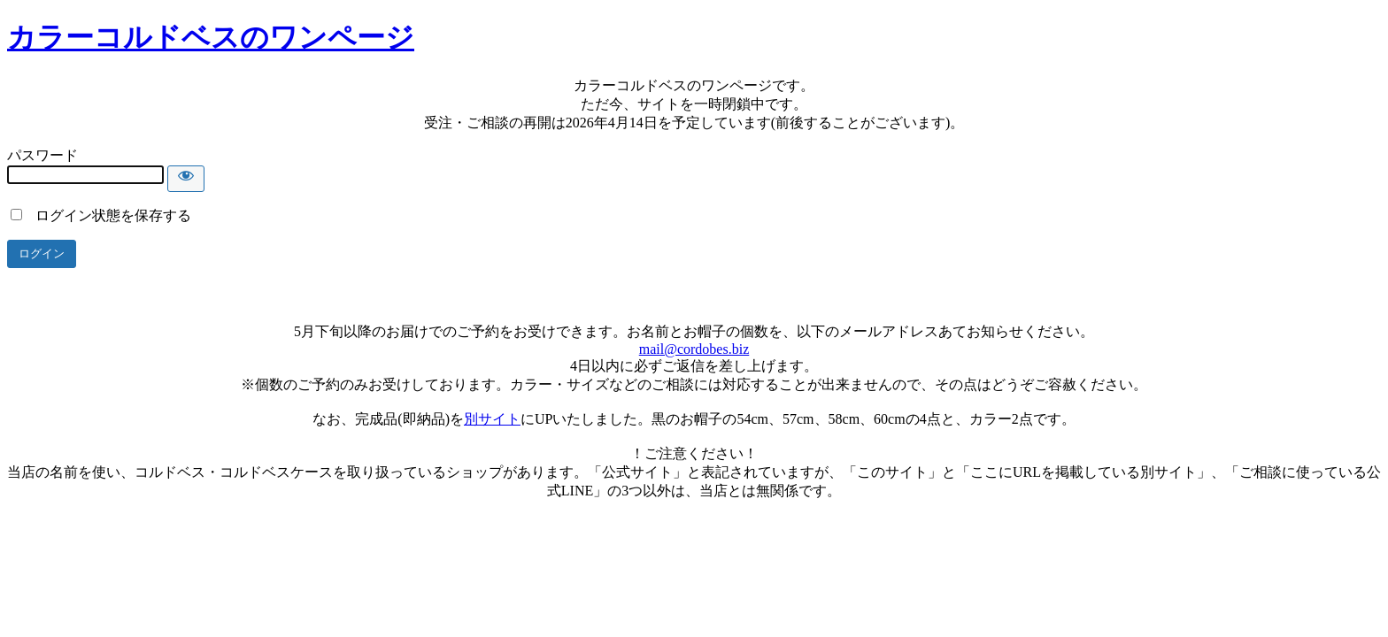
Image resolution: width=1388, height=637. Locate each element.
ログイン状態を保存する (101, 215)
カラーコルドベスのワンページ (210, 37)
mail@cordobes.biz (694, 349)
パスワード (42, 155)
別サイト (492, 418)
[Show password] (185, 178)
